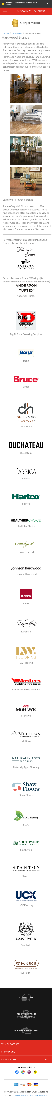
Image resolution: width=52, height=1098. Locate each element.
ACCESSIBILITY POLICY (38, 1095)
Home (6, 33)
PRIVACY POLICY (21, 1095)
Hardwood (17, 33)
